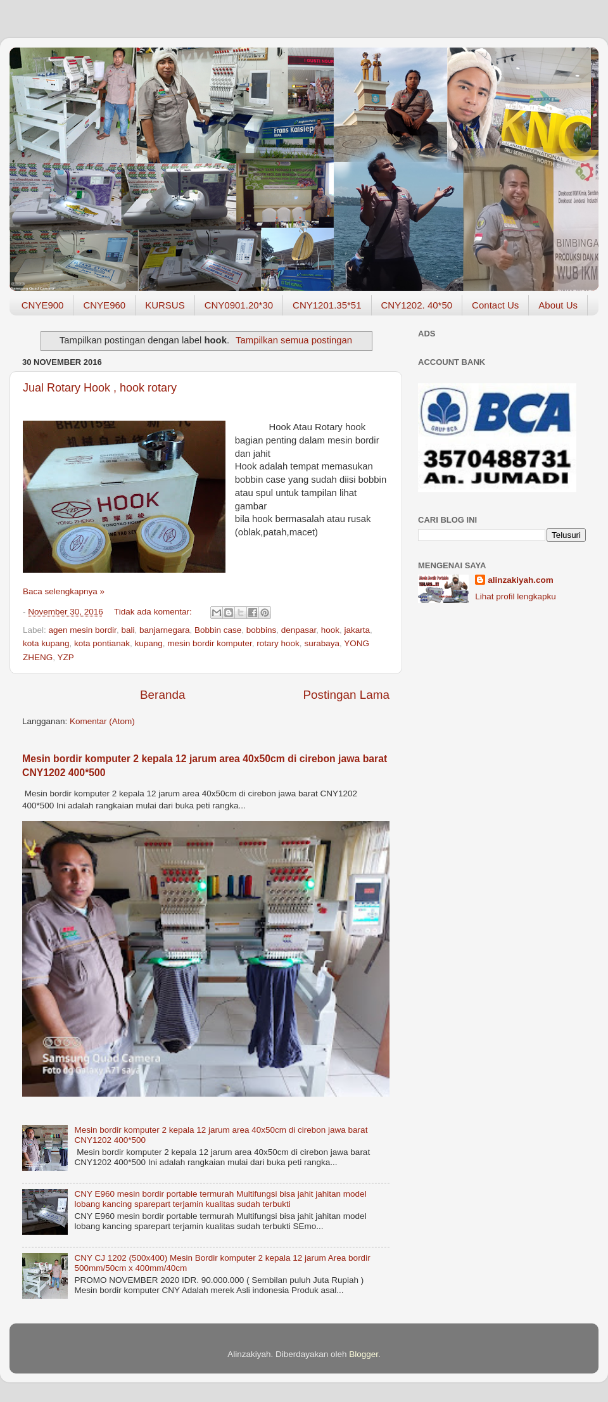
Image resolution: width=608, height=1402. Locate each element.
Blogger (363, 1354)
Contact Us (495, 305)
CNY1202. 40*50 (417, 305)
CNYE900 (43, 305)
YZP (66, 657)
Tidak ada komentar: (154, 611)
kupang (148, 643)
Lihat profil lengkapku (515, 596)
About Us (558, 305)
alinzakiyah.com (521, 580)
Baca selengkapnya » (63, 591)
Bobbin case (217, 630)
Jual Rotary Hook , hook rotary (100, 387)
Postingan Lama (346, 694)
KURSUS (165, 305)
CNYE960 (104, 305)
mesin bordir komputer (209, 643)
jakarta (357, 630)
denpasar (299, 630)
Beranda (162, 694)
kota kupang (46, 643)
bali (127, 630)
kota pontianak (102, 643)
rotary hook (278, 643)
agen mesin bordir (83, 630)
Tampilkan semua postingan (294, 340)
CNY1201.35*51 (327, 305)
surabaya (321, 643)
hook (330, 630)
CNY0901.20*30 (239, 305)
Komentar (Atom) (102, 721)
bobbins (261, 630)
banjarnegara (164, 630)
